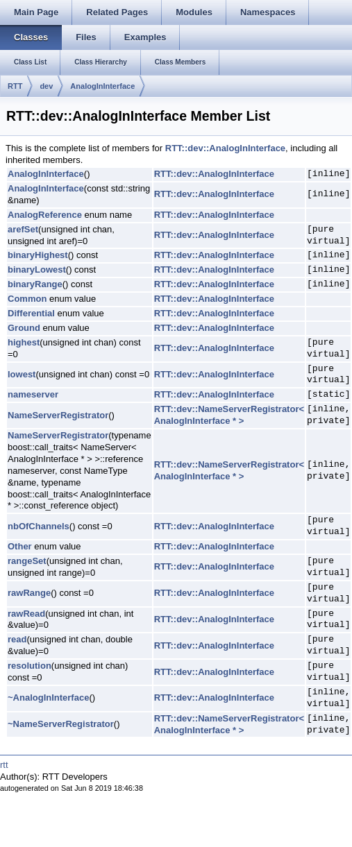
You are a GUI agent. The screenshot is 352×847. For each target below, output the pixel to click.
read (17, 639)
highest (24, 342)
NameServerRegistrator (58, 415)
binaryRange (35, 284)
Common (27, 298)
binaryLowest (37, 269)
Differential (31, 313)
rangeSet (27, 561)
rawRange (29, 593)
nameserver (33, 394)
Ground (24, 328)
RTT (15, 86)
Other (20, 546)
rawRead (26, 613)
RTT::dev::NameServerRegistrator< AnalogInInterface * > (229, 415)
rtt (4, 765)
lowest (21, 374)
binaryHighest (38, 255)
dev (46, 86)
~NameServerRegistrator (61, 724)
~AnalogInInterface (48, 697)
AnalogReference (45, 214)
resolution (29, 665)
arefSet (23, 229)
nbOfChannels (38, 526)
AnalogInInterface (102, 86)
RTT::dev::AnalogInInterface (225, 148)
